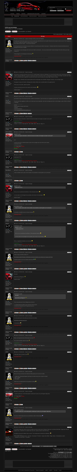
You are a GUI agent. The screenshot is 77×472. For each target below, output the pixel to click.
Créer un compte (52, 7)
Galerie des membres (42, 16)
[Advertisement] (38, 22)
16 (15, 28)
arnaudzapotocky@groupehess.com (24, 110)
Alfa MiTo (17, 9)
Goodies (43, 13)
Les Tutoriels (28, 31)
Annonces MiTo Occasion (33, 13)
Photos (23, 13)
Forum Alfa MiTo (21, 31)
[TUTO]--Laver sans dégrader (11, 27)
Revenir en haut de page (9, 60)
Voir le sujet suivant (68, 34)
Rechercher (16, 16)
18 (17, 28)
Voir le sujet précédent (57, 34)
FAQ (12, 16)
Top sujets (55, 470)
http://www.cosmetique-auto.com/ (20, 320)
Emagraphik (42, 470)
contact (60, 470)
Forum (18, 13)
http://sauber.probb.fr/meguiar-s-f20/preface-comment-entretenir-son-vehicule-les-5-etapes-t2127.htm (33, 257)
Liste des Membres (24, 16)
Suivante (20, 28)
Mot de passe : (59, 9)
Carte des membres (33, 16)
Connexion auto (69, 9)
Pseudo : (51, 9)
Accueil (12, 13)
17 (16, 28)
